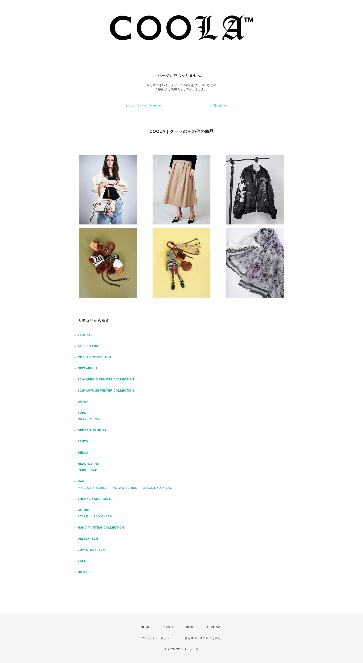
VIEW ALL (85, 335)
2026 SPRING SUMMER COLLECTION (106, 379)
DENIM (83, 452)
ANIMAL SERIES (125, 487)
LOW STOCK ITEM (91, 549)
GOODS (83, 510)
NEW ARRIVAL (89, 368)
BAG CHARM (103, 516)
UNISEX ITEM (88, 538)
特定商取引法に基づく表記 (203, 638)
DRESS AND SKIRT (92, 430)
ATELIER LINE (88, 346)
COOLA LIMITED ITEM (94, 357)
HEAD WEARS (88, 463)
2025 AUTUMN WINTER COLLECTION (106, 390)
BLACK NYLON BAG (157, 487)
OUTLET (84, 572)
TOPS (82, 412)
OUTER (83, 401)
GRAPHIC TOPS (89, 419)
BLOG (190, 627)
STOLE (83, 516)
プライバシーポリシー (157, 638)
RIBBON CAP (87, 470)
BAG (81, 481)
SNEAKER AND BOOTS (95, 499)
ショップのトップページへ (144, 105)
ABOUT (168, 627)
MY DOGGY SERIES (92, 487)
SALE (82, 561)
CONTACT (214, 627)
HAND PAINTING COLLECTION (101, 527)
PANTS (83, 441)
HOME (145, 627)
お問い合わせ (219, 105)
